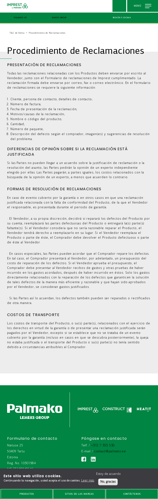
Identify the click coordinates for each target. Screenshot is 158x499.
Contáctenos (132, 494)
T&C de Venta (17, 33)
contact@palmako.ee (110, 451)
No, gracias (108, 482)
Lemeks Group (59, 17)
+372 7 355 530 (103, 445)
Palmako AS (20, 17)
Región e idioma (122, 17)
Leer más (87, 480)
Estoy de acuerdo (108, 474)
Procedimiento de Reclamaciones (47, 33)
